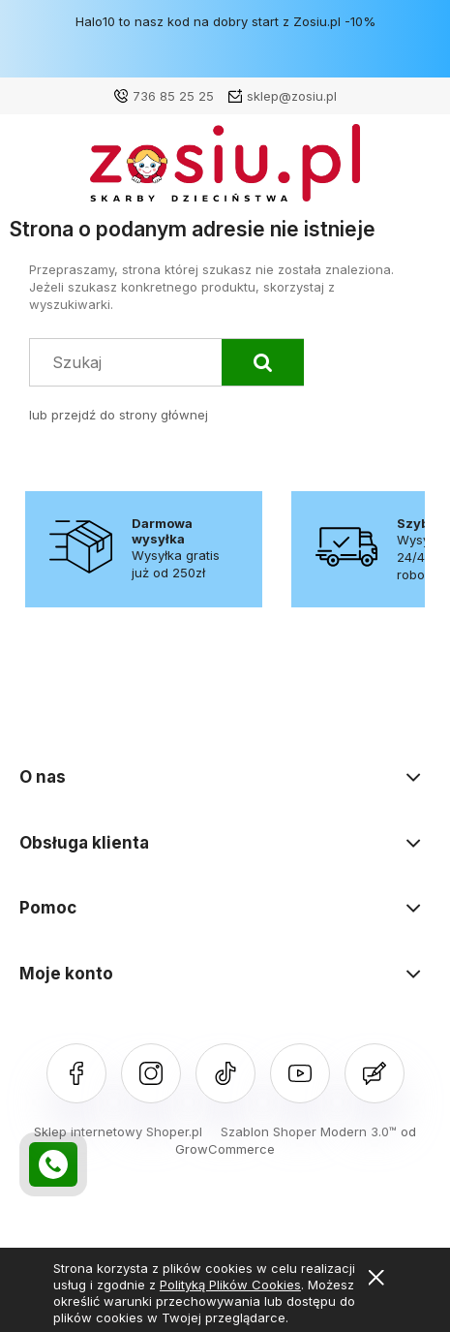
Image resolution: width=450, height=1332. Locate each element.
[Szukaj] (263, 362)
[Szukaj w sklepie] (130, 362)
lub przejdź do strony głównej (118, 414)
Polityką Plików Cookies (230, 1284)
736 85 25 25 (173, 96)
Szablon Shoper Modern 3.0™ (309, 1131)
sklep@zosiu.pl (292, 96)
